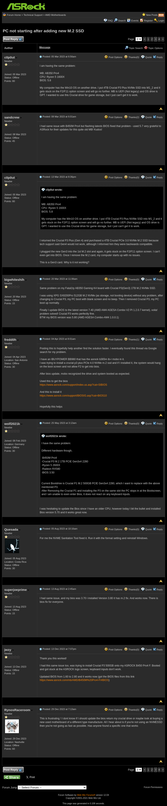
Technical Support (32, 15)
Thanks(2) (131, 117)
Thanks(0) (131, 57)
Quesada (12, 529)
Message (44, 47)
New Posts (152, 15)
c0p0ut (10, 57)
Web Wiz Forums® (86, 795)
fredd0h (11, 339)
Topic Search (134, 48)
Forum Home (14, 15)
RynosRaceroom (18, 710)
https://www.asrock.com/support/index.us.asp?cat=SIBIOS (73, 384)
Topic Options (153, 48)
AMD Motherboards (55, 15)
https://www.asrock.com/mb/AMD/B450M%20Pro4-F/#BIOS (74, 680)
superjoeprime (16, 590)
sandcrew (13, 117)
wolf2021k (13, 424)
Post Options (113, 57)
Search (122, 20)
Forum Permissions (154, 787)
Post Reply (12, 39)
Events (133, 20)
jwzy (9, 650)
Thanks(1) (131, 339)
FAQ (110, 20)
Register (148, 20)
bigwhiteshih (15, 279)
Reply (160, 57)
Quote (148, 57)
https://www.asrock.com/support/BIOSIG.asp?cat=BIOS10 (73, 395)
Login (161, 20)
